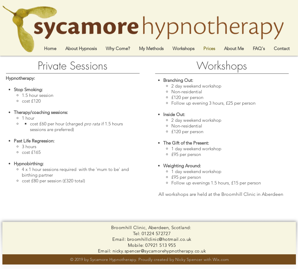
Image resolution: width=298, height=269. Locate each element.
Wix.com (221, 259)
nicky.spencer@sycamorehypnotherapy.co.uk (159, 251)
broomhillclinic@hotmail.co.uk (159, 239)
